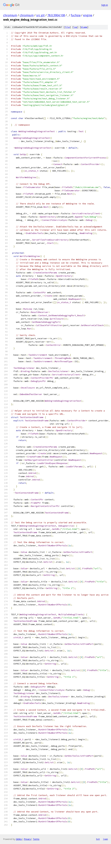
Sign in (104, 4)
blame (84, 27)
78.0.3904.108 (56, 15)
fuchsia (76, 15)
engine (87, 15)
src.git (40, 15)
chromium (10, 15)
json (105, 839)
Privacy (27, 839)
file (67, 27)
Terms (36, 839)
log (75, 27)
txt (98, 839)
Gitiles (19, 839)
